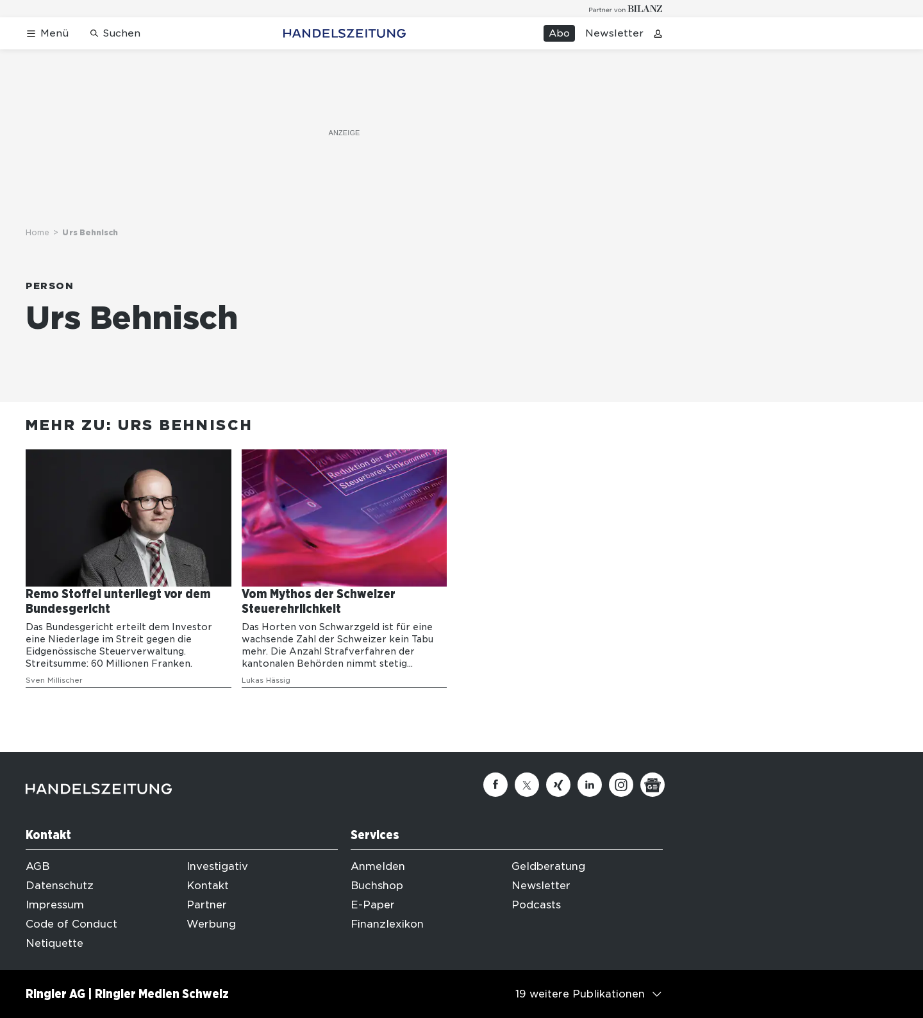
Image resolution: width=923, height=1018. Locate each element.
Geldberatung (548, 866)
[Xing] (558, 784)
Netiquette (54, 943)
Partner (207, 905)
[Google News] (652, 784)
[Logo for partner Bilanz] (626, 8)
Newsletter (614, 33)
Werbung (211, 924)
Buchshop (377, 886)
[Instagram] (621, 784)
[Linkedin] (590, 784)
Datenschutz (60, 886)
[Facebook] (495, 784)
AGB (37, 866)
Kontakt (208, 886)
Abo (559, 33)
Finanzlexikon (387, 924)
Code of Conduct (71, 924)
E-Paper (373, 905)
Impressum (55, 905)
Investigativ (217, 866)
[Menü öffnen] (47, 33)
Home (37, 232)
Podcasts (536, 905)
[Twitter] (527, 784)
